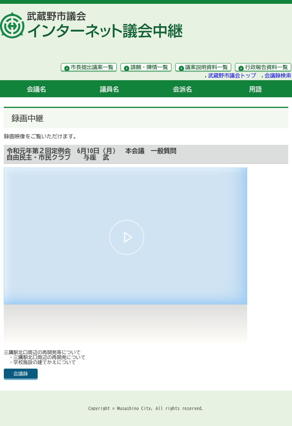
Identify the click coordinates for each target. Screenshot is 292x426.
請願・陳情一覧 (149, 67)
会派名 (182, 89)
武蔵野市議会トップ (232, 75)
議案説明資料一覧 (206, 67)
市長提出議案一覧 (92, 67)
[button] (127, 237)
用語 (255, 89)
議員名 (109, 89)
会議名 (36, 89)
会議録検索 (278, 75)
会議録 (20, 373)
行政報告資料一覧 (266, 67)
